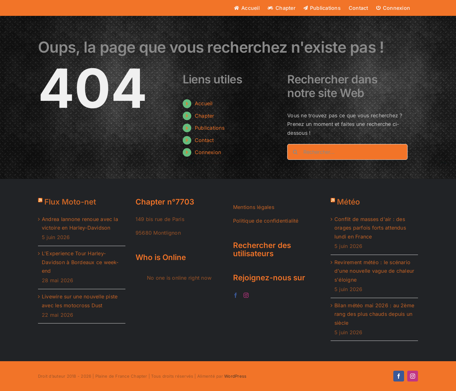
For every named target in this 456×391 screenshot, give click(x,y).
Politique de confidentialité (266, 221)
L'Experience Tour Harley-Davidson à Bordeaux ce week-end (80, 262)
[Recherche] (295, 152)
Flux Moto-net (70, 201)
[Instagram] (246, 295)
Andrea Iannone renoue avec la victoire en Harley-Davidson (80, 223)
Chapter (204, 116)
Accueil (204, 103)
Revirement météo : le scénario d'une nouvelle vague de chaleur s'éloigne (374, 271)
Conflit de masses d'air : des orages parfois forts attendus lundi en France (370, 228)
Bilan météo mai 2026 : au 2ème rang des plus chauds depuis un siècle (374, 314)
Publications (210, 128)
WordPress (235, 376)
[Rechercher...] (347, 152)
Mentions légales (253, 207)
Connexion (208, 152)
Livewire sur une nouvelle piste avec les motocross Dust (79, 301)
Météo (348, 201)
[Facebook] (235, 295)
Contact (204, 140)
